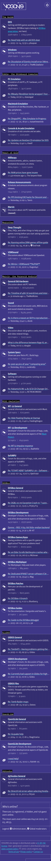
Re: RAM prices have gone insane (23, 172)
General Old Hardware (18, 281)
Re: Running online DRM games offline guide (28, 242)
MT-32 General (15, 406)
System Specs (14, 352)
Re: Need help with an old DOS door (24, 40)
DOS (10, 22)
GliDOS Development (17, 659)
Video (10, 327)
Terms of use (13, 851)
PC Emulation (14, 79)
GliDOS (6, 632)
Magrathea (7, 222)
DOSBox (6, 483)
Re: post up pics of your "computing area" (27, 364)
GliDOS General (15, 637)
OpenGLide (7, 714)
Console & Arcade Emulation (21, 128)
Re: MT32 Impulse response (20, 445)
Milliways (12, 157)
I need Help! (13, 758)
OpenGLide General (17, 719)
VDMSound (13, 252)
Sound (11, 303)
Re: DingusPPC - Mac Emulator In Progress (27, 118)
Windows (12, 49)
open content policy (9, 849)
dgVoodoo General (16, 776)
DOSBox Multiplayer (17, 562)
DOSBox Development (18, 512)
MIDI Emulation (11, 401)
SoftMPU (12, 455)
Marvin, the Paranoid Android (19, 276)
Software (12, 373)
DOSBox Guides (15, 608)
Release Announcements (19, 182)
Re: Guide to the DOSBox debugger (23, 620)
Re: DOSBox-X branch (18, 598)
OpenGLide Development (19, 743)
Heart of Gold (10, 152)
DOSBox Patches (15, 583)
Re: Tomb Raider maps (18, 701)
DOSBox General (15, 488)
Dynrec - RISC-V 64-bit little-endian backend (29, 527)
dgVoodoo (7, 771)
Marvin (11, 207)
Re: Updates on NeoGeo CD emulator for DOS (28, 140)
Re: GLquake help (16, 734)
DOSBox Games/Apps (18, 537)
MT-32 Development (17, 427)
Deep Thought (14, 227)
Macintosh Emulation (18, 103)
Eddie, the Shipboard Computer (20, 74)
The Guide (7, 17)
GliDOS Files (13, 683)
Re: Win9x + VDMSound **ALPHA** (24, 264)
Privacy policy (26, 851)
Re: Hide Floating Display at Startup (24, 418)
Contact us (38, 851)
